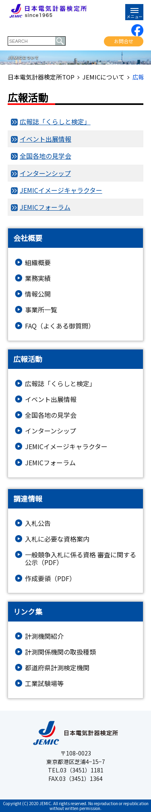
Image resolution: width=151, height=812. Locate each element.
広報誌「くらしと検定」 (55, 121)
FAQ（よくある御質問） (60, 326)
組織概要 (38, 262)
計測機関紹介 (44, 636)
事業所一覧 (41, 310)
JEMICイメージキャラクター (61, 190)
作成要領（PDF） (50, 578)
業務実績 (38, 278)
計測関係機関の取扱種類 (60, 652)
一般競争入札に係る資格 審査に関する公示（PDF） (80, 558)
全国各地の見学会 (45, 156)
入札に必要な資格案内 (57, 539)
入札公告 (38, 523)
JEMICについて (103, 77)
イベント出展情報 (45, 139)
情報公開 (38, 294)
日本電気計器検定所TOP (41, 77)
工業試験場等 (44, 683)
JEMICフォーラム (45, 207)
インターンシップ (45, 173)
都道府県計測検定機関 (57, 668)
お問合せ (123, 41)
